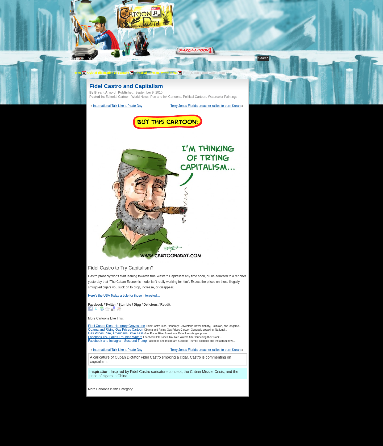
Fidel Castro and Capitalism (126, 86)
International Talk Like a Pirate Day (117, 106)
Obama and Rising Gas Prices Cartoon (115, 329)
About (92, 58)
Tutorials (134, 58)
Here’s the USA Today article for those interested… (124, 295)
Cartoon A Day (157, 17)
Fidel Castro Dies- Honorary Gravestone (116, 326)
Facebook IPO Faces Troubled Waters (115, 337)
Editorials (112, 58)
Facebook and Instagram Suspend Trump (117, 341)
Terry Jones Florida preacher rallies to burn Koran (205, 106)
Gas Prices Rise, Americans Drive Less (116, 333)
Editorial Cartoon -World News (156, 73)
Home (75, 58)
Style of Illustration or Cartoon (108, 73)
